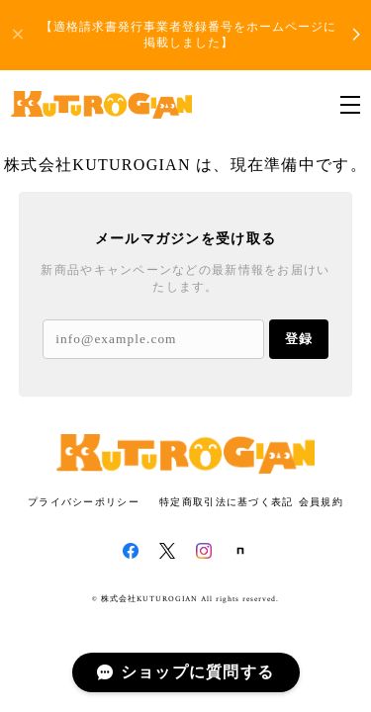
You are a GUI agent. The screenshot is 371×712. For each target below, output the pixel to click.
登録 (299, 338)
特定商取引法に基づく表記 (226, 501)
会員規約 (321, 501)
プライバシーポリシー (83, 501)
